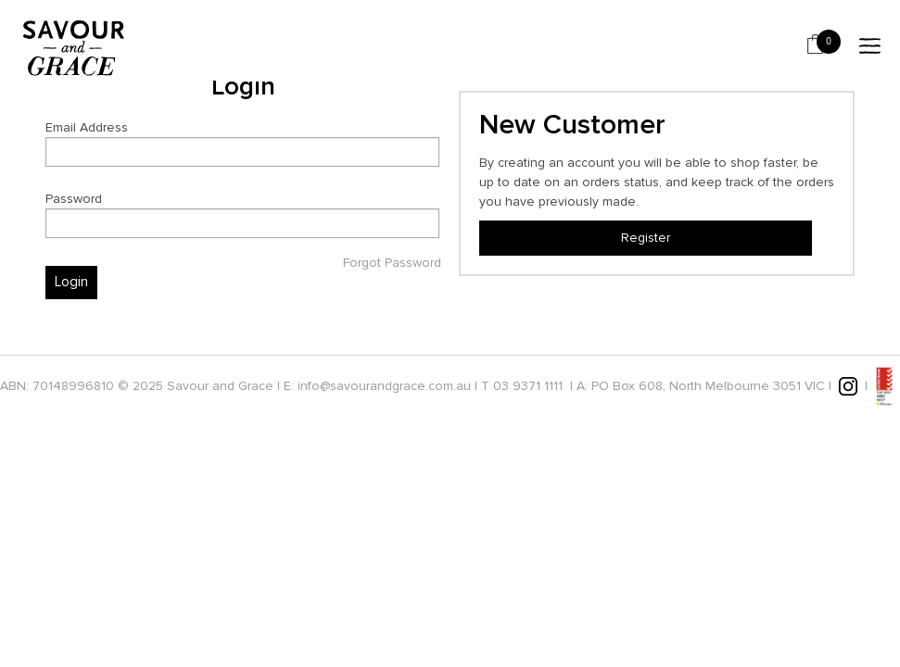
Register (645, 237)
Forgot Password (392, 263)
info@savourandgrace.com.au (384, 385)
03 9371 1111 (528, 385)
